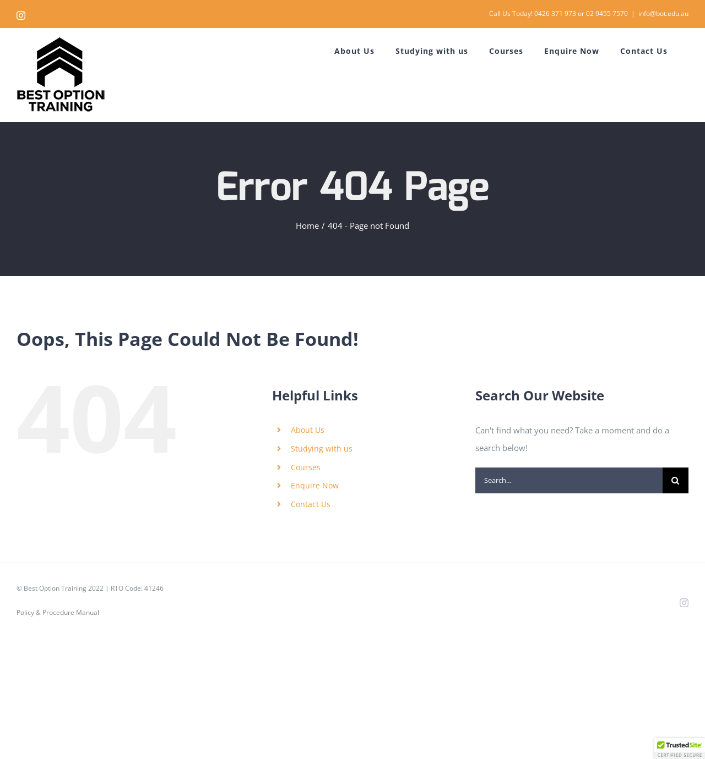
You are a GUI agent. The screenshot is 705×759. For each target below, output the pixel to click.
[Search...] (569, 480)
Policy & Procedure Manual (58, 612)
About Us (307, 430)
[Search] (675, 480)
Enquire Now (315, 485)
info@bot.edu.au (663, 13)
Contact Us (310, 504)
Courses (306, 467)
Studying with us (321, 448)
